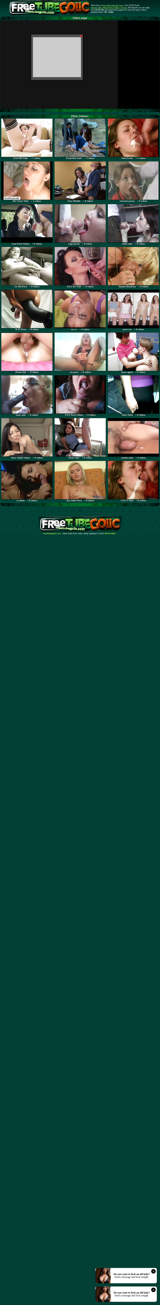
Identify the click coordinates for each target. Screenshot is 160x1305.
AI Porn (123, 8)
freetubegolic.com (52, 533)
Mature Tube (96, 8)
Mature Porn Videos (111, 8)
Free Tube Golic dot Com (112, 5)
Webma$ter (110, 533)
